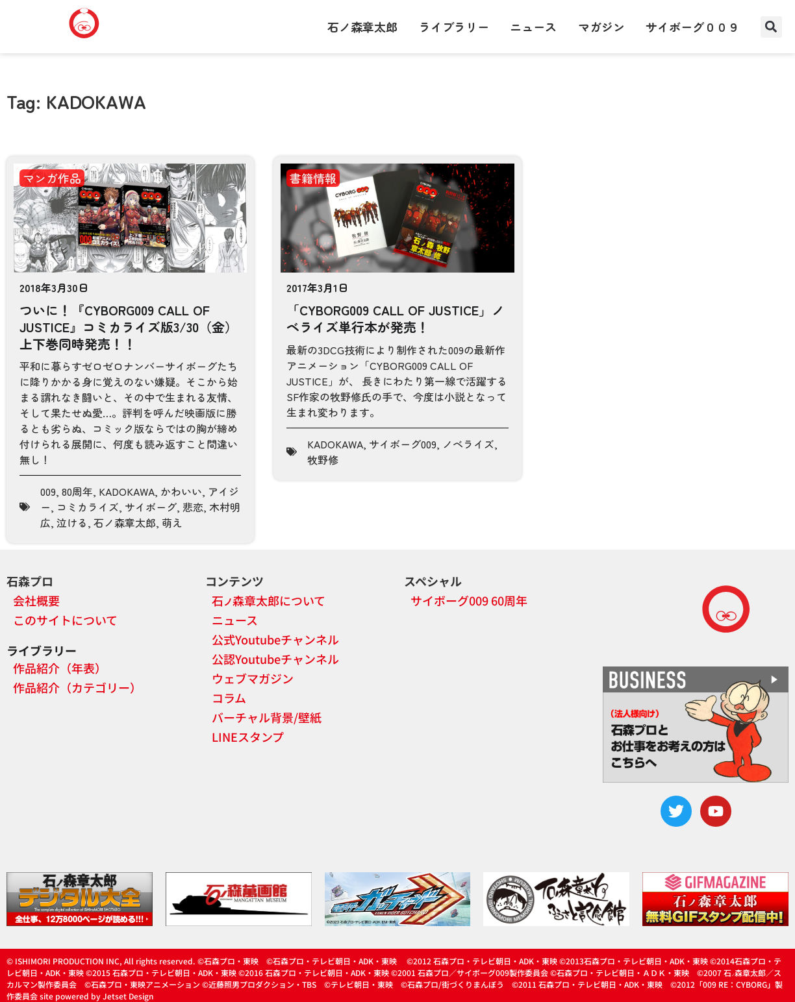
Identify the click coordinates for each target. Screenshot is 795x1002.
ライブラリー (454, 26)
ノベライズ (468, 444)
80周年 (77, 491)
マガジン (601, 26)
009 (48, 491)
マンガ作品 (52, 177)
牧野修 (322, 459)
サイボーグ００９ (692, 26)
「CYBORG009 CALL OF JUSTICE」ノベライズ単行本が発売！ (395, 318)
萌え (172, 522)
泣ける (72, 522)
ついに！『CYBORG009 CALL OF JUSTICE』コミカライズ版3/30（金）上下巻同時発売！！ (128, 326)
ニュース (533, 26)
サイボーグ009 (402, 444)
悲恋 (193, 507)
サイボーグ (151, 507)
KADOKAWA (127, 491)
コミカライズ (88, 507)
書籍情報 (313, 177)
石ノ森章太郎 (362, 26)
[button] (771, 27)
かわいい (181, 491)
